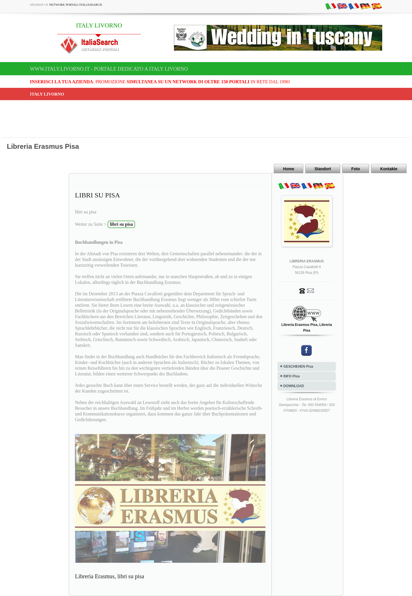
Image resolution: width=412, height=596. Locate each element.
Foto (355, 169)
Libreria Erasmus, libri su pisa (109, 576)
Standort (322, 169)
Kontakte (388, 169)
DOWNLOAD (294, 386)
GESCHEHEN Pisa (298, 367)
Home (288, 169)
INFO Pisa (292, 376)
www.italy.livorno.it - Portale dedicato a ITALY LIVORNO (109, 69)
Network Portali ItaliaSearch (75, 4)
